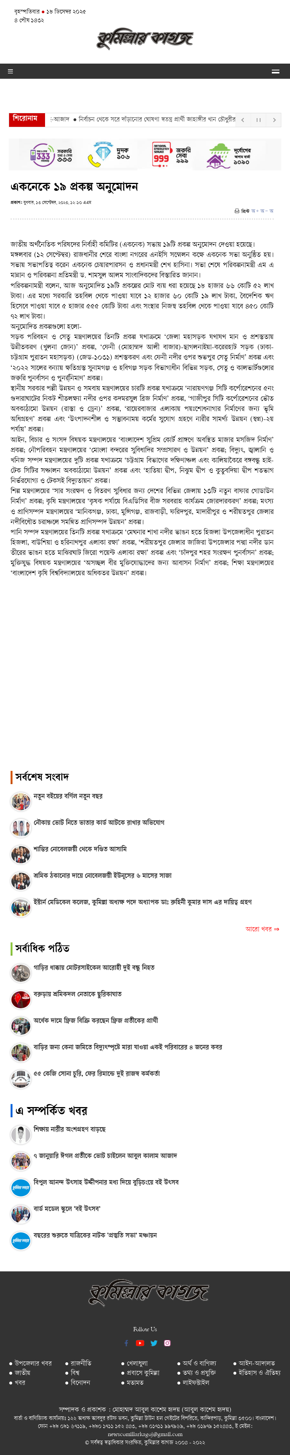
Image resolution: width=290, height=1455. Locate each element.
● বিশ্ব (72, 1373)
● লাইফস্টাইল (193, 1383)
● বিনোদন (77, 1383)
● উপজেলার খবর (30, 1364)
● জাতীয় (19, 1373)
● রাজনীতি (78, 1364)
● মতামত (132, 1383)
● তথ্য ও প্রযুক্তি (196, 1373)
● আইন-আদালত (254, 1364)
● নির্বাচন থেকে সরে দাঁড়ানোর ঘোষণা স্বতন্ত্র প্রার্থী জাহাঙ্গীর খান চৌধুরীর (156, 120)
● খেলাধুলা (134, 1364)
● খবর (17, 1383)
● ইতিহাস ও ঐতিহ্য (257, 1373)
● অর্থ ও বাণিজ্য (196, 1364)
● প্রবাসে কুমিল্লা (140, 1373)
